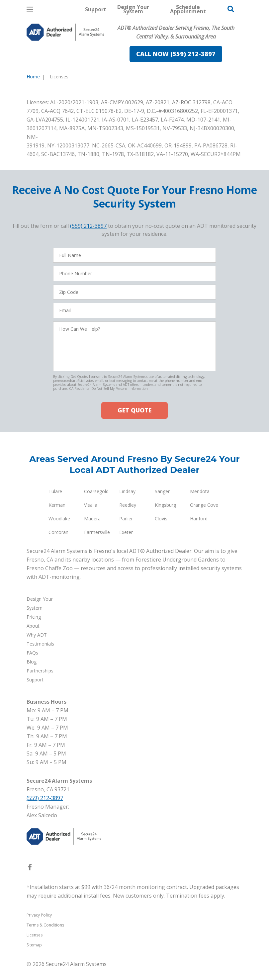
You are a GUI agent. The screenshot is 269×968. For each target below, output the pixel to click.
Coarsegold (96, 491)
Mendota (200, 491)
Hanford (199, 518)
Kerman (56, 504)
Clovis (161, 518)
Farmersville (97, 532)
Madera (92, 518)
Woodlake (59, 518)
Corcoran (58, 532)
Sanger (162, 491)
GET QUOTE (134, 410)
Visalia (90, 504)
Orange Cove (204, 504)
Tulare (55, 491)
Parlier (126, 518)
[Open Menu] (30, 9)
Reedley (127, 504)
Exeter (126, 532)
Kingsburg (165, 504)
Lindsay (127, 491)
